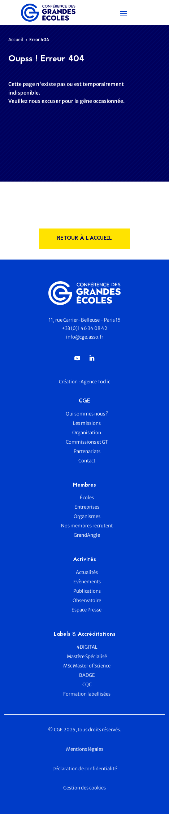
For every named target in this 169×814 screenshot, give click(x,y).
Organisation (87, 433)
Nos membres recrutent (87, 526)
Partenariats (87, 451)
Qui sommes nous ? (87, 414)
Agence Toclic (95, 382)
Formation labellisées (86, 694)
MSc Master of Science (86, 666)
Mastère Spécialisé (87, 656)
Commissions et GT (87, 442)
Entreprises (86, 507)
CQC (87, 685)
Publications (87, 591)
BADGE (87, 675)
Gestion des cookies (84, 788)
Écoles (87, 498)
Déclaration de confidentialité (84, 769)
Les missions (87, 423)
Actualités (87, 572)
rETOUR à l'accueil (84, 238)
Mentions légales (84, 749)
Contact (86, 461)
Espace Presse (87, 610)
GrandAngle (87, 535)
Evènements (87, 582)
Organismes (87, 516)
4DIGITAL (87, 647)
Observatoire (87, 600)
